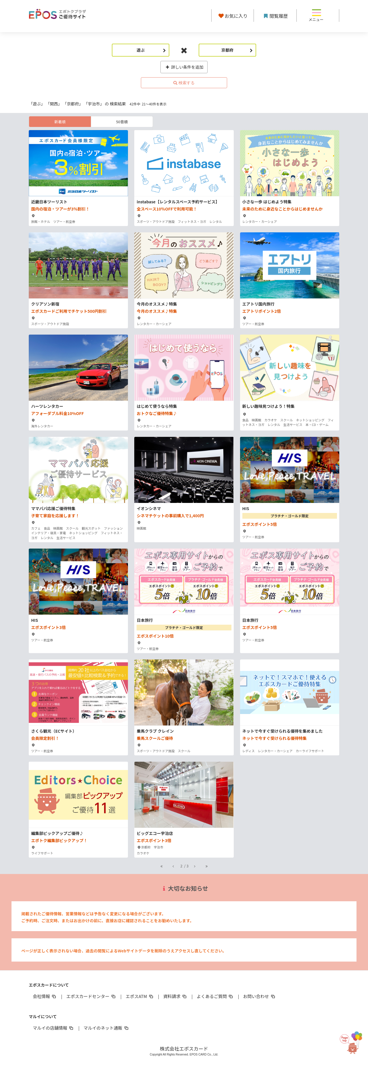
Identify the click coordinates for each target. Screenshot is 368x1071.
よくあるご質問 (215, 996)
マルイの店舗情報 (53, 1028)
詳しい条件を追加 (184, 67)
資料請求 (175, 996)
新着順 (60, 121)
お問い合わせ (259, 996)
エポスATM (140, 996)
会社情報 (45, 996)
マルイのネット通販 (106, 1028)
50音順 (122, 121)
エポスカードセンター (91, 996)
